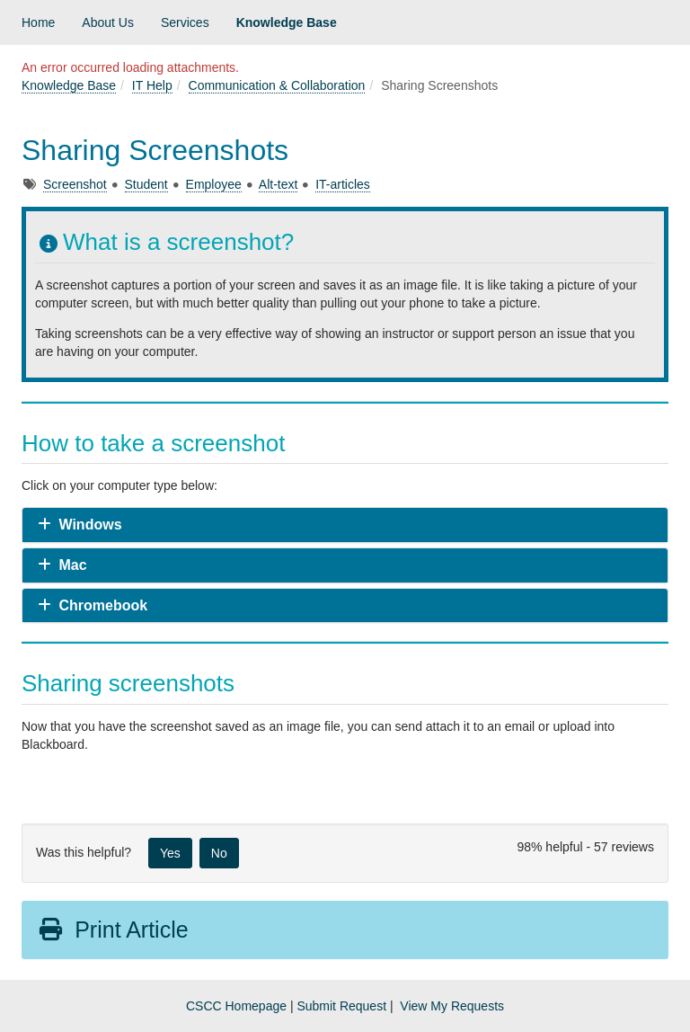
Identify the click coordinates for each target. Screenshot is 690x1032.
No (219, 853)
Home (38, 22)
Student (146, 184)
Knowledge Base (286, 22)
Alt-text (278, 184)
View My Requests (452, 1006)
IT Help (152, 85)
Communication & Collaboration (277, 85)
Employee (214, 184)
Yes (170, 853)
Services (185, 22)
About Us (108, 22)
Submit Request (341, 1006)
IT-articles (342, 184)
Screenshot (75, 184)
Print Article (113, 929)
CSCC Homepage (236, 1006)
